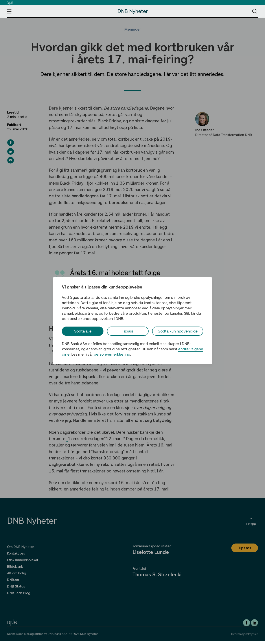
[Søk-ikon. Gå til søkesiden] (254, 11)
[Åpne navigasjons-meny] (9, 11)
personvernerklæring (112, 354)
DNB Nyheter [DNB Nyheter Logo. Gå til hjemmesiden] (133, 11)
